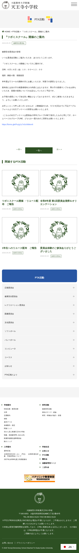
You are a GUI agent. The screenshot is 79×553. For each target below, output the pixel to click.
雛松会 (44, 459)
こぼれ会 (45, 467)
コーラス (8, 357)
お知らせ (8, 366)
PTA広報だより (11, 375)
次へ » (59, 149)
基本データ (8, 422)
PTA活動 (15, 32)
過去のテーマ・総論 (49, 412)
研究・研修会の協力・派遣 (51, 415)
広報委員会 (9, 288)
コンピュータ (10, 349)
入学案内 (7, 447)
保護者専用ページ (49, 463)
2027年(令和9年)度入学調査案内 (15, 459)
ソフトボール (10, 331)
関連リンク (8, 428)
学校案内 (7, 405)
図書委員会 (9, 314)
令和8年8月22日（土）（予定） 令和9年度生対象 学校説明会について (21, 455)
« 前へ (19, 149)
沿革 (5, 412)
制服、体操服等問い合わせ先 (14, 435)
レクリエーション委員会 (15, 305)
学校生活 (45, 447)
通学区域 (7, 451)
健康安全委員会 (11, 296)
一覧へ (39, 150)
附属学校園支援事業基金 (12, 438)
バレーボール (10, 340)
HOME (7, 32)
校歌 (5, 419)
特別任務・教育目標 (11, 409)
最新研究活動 (47, 409)
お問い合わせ (7, 543)
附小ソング (8, 441)
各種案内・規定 (9, 425)
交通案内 (7, 415)
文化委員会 (9, 322)
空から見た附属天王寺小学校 (14, 432)
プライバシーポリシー (25, 543)
